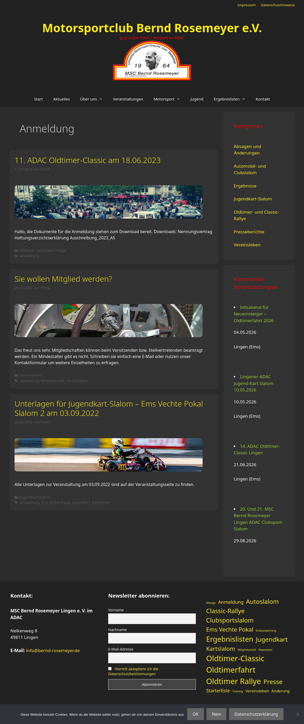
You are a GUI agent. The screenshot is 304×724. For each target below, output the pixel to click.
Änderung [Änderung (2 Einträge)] (280, 690)
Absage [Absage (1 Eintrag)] (211, 603)
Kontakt (263, 99)
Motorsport (169, 99)
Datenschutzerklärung (256, 714)
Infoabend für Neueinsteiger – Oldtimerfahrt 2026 (254, 313)
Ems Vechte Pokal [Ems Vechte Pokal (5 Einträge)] (229, 629)
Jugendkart (81, 502)
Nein (216, 714)
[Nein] (297, 714)
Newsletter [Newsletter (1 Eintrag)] (266, 650)
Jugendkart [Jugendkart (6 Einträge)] (272, 639)
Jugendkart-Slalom (35, 497)
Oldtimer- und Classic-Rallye (43, 250)
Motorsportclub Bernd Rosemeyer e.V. (152, 28)
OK (195, 714)
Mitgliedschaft (53, 380)
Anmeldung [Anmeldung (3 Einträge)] (231, 602)
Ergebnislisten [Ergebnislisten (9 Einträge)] (229, 639)
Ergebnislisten (232, 99)
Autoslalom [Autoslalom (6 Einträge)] (262, 601)
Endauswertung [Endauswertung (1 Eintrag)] (266, 630)
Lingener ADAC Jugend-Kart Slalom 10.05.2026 (253, 383)
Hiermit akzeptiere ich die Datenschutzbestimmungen (133, 671)
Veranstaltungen (128, 99)
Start (38, 99)
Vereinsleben (31, 375)
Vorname (116, 609)
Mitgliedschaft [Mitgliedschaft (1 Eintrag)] (247, 650)
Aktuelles (61, 99)
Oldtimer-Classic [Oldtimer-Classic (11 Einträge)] (235, 658)
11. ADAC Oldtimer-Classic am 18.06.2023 (88, 160)
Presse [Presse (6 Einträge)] (273, 682)
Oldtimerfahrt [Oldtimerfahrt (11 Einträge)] (230, 670)
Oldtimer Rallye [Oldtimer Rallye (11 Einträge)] (233, 681)
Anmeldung (29, 255)
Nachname (117, 629)
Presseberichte (249, 232)
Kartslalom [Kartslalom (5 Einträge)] (220, 648)
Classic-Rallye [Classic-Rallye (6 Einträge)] (225, 611)
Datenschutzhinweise (278, 5)
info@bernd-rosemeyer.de (53, 650)
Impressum (247, 5)
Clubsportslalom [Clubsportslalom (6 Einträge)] (230, 620)
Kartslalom (101, 502)
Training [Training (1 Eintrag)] (237, 691)
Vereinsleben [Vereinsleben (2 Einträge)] (257, 690)
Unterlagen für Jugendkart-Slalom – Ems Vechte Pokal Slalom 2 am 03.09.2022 (109, 408)
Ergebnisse (245, 186)
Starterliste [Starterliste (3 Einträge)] (218, 690)
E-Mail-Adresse (120, 649)
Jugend (197, 99)
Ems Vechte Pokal (55, 502)
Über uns (94, 99)
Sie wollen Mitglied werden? (63, 278)
